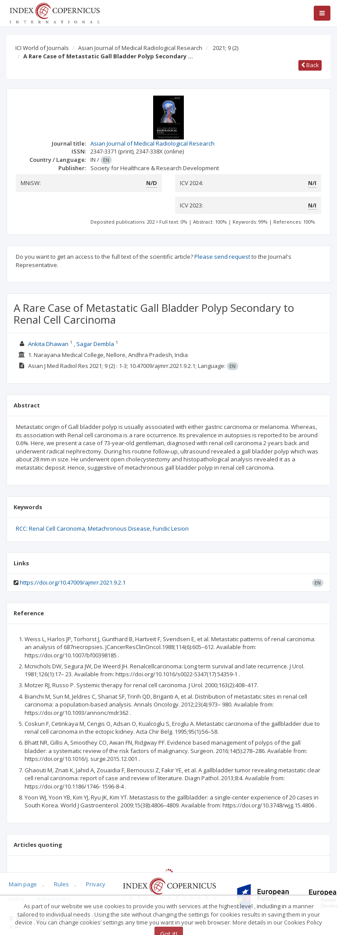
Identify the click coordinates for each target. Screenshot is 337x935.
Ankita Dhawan (48, 344)
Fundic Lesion (171, 528)
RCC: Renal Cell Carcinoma (50, 528)
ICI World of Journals (42, 48)
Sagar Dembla (95, 344)
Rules (61, 884)
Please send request (222, 257)
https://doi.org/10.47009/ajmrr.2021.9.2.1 (72, 582)
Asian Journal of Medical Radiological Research (140, 48)
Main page (23, 884)
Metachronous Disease (119, 528)
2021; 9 (225, 48)
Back (310, 65)
